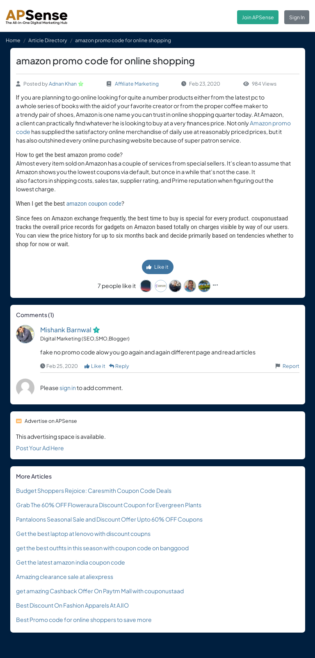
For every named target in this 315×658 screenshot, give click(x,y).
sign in (67, 387)
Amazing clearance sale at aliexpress (64, 576)
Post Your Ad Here (40, 448)
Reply (119, 366)
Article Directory (47, 40)
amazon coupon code (93, 203)
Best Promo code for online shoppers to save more (84, 619)
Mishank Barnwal (65, 330)
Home (13, 40)
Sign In (297, 17)
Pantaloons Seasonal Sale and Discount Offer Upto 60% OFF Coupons (109, 519)
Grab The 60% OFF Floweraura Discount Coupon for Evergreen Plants (108, 504)
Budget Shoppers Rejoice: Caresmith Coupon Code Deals (93, 490)
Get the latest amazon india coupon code (70, 562)
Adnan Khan (63, 83)
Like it (157, 266)
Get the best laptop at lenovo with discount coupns (83, 533)
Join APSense (258, 17)
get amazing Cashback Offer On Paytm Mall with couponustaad (100, 590)
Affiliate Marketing (137, 83)
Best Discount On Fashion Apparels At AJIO (72, 605)
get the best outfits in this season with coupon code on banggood (102, 547)
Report (291, 366)
